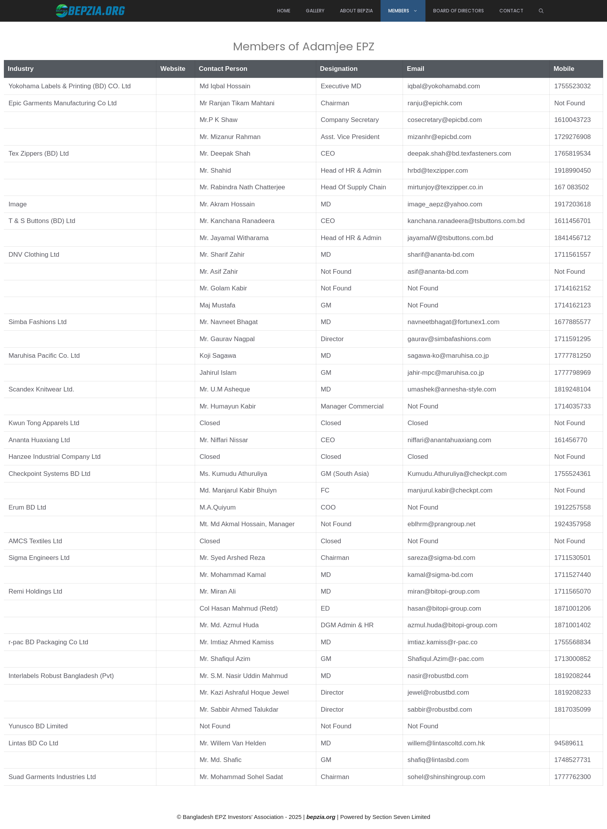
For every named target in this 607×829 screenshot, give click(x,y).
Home (283, 10)
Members (406, 11)
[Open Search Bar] (541, 11)
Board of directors (458, 10)
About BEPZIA (356, 10)
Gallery (315, 10)
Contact (511, 10)
